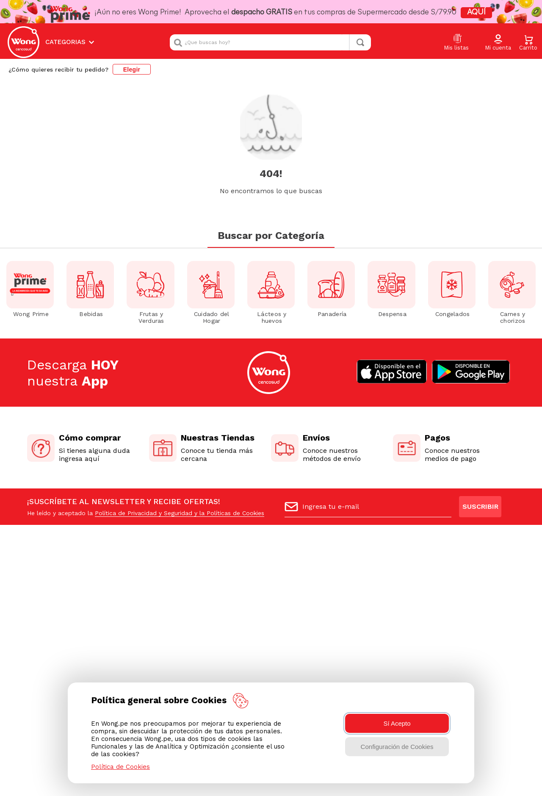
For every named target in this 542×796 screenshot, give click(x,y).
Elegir (132, 69)
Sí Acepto (396, 723)
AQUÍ (476, 12)
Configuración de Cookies (397, 746)
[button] (498, 42)
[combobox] (270, 42)
